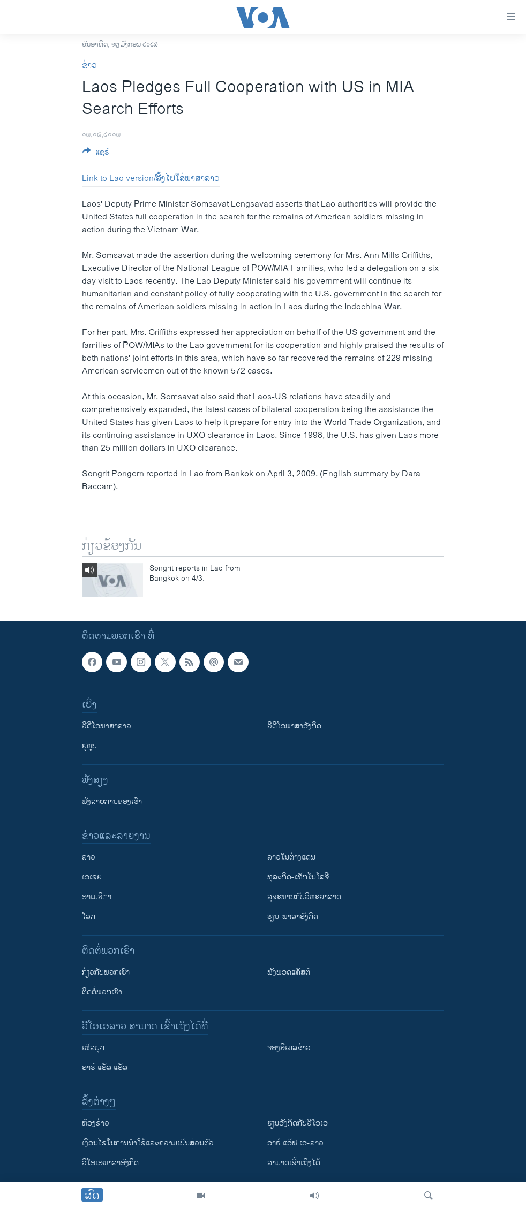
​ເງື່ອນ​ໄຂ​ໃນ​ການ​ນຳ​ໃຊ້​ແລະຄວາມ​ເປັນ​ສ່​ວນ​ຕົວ (148, 1143)
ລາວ (88, 857)
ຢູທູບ (89, 745)
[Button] (95, 154)
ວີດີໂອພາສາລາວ (106, 726)
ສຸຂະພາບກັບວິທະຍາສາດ (304, 896)
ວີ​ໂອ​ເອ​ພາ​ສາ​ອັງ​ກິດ (110, 1162)
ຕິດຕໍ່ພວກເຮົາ (102, 992)
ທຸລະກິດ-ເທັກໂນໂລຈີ (298, 877)
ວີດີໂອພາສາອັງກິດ (294, 726)
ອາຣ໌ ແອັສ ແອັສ (104, 1067)
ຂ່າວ (89, 65)
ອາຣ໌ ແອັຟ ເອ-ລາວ (295, 1143)
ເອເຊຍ (92, 877)
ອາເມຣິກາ (96, 896)
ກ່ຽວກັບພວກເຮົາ (106, 972)
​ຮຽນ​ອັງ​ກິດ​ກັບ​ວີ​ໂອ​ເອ (297, 1123)
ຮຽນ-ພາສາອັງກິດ (292, 916)
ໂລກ (88, 916)
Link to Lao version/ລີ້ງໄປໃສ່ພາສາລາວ (151, 178)
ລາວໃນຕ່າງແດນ (291, 857)
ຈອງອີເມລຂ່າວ (289, 1047)
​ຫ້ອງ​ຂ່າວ (95, 1123)
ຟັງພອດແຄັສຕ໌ (288, 972)
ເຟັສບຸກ (93, 1047)
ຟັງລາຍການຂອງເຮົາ (112, 801)
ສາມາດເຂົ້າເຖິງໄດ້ (293, 1162)
